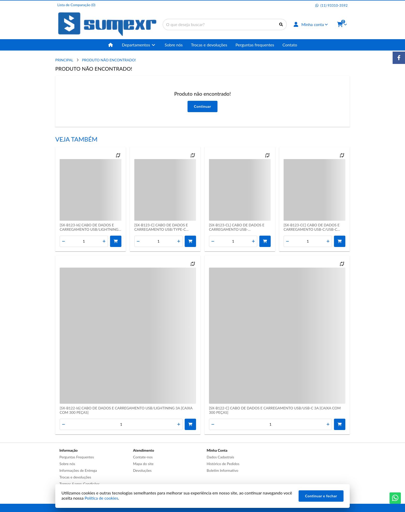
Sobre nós (67, 463)
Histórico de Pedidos (223, 463)
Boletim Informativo (222, 470)
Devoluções (142, 470)
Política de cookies (101, 498)
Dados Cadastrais (220, 457)
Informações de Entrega (78, 470)
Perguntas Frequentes (76, 457)
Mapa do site (143, 463)
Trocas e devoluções (75, 477)
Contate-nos (143, 457)
